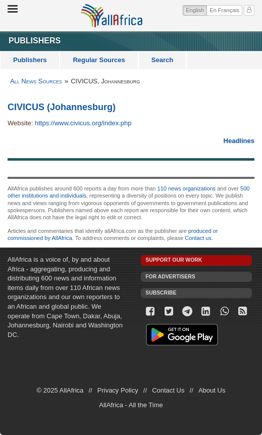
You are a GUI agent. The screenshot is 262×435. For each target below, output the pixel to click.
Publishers (29, 60)
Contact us (198, 238)
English (196, 9)
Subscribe (160, 293)
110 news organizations (187, 188)
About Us (211, 390)
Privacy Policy (117, 390)
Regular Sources (99, 60)
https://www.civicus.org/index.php (83, 123)
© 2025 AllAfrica (60, 390)
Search (162, 60)
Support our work (173, 260)
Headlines (239, 140)
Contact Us (168, 390)
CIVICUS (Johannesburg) (62, 107)
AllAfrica (111, 15)
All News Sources (36, 81)
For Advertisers (170, 276)
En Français (224, 10)
